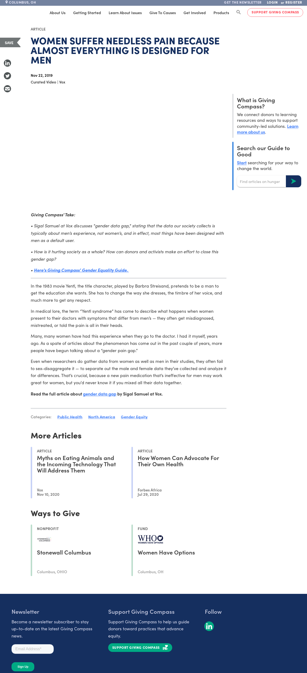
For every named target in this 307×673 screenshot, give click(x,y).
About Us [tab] (57, 12)
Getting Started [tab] (87, 12)
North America (101, 416)
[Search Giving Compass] (238, 12)
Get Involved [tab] (194, 12)
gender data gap (99, 394)
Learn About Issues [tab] (125, 12)
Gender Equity (134, 416)
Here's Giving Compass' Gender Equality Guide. (81, 270)
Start (242, 162)
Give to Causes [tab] (162, 12)
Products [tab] (221, 12)
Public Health (70, 416)
